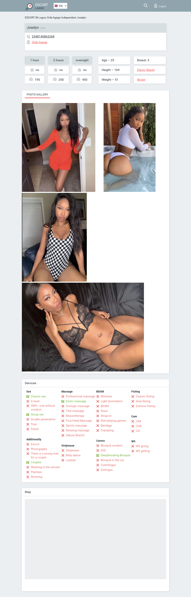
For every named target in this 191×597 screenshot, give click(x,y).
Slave (104, 411)
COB (138, 426)
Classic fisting (145, 396)
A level (35, 401)
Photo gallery (37, 94)
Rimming (36, 477)
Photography (39, 449)
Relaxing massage (77, 430)
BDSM (105, 406)
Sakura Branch (75, 435)
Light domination (112, 401)
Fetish (35, 429)
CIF (138, 431)
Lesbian (71, 460)
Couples (36, 462)
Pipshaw (36, 472)
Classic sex (38, 396)
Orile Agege (53, 17)
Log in (160, 5)
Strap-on (106, 416)
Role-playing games (113, 420)
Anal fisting (143, 401)
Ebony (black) (146, 70)
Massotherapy (75, 416)
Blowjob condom (112, 445)
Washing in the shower (45, 467)
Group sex (37, 414)
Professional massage (80, 396)
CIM (138, 421)
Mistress (106, 396)
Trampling (107, 430)
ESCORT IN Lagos (35, 17)
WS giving (142, 446)
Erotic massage (76, 401)
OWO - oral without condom (43, 407)
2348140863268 (43, 36)
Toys (34, 424)
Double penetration (43, 419)
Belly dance (73, 455)
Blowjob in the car (112, 460)
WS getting (143, 451)
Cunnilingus (108, 465)
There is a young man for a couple (45, 455)
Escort (35, 444)
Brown (141, 79)
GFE (103, 450)
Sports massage (76, 425)
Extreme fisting (145, 406)
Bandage (106, 425)
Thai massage (75, 411)
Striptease (72, 450)
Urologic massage (77, 406)
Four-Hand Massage (79, 420)
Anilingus (107, 470)
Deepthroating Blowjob (115, 455)
